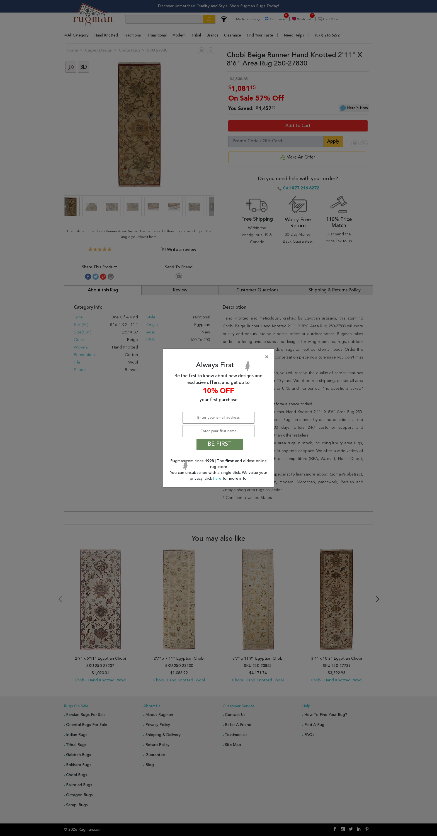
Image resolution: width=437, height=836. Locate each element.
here (217, 479)
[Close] (219, 357)
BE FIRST (220, 444)
